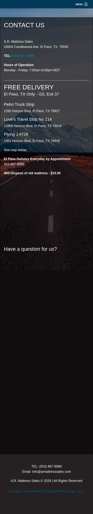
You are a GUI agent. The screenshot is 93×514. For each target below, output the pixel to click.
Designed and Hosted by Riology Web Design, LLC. (46, 491)
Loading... (46, 354)
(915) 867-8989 (23, 56)
